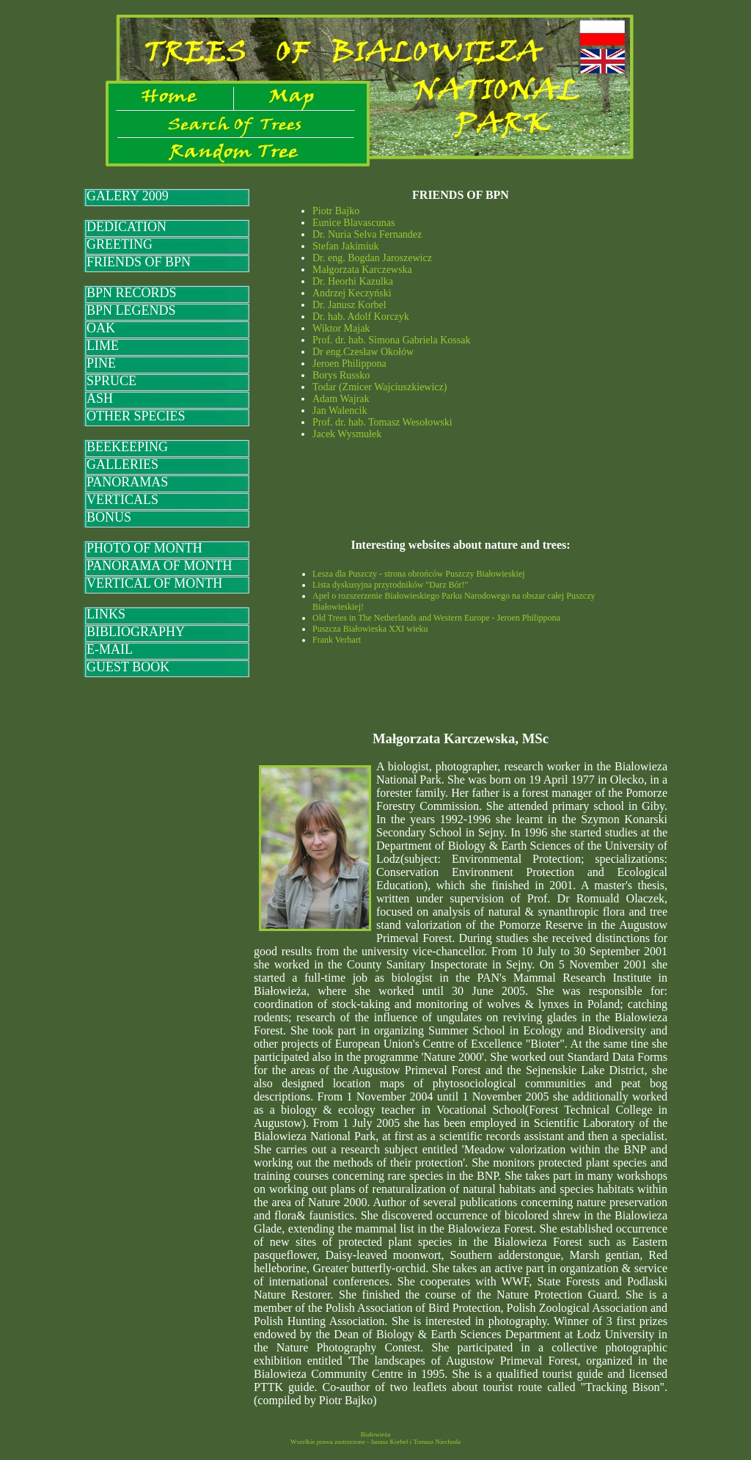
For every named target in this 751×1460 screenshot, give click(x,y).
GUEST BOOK (128, 667)
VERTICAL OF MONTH (154, 583)
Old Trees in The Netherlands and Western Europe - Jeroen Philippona (436, 618)
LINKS (106, 614)
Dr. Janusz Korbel (349, 304)
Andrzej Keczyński (352, 293)
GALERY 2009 (128, 196)
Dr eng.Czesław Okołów (363, 351)
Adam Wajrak (341, 398)
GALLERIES (122, 464)
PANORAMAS (127, 482)
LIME (103, 345)
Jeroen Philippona (349, 363)
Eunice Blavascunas (353, 222)
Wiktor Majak (341, 328)
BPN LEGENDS (131, 310)
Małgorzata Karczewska (362, 269)
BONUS (109, 517)
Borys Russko (341, 375)
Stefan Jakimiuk (345, 246)
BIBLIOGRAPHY (136, 631)
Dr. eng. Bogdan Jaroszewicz (372, 257)
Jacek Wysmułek (346, 433)
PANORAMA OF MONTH (159, 565)
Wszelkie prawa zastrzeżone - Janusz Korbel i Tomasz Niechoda (375, 1441)
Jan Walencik (339, 410)
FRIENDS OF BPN (139, 262)
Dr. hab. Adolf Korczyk (360, 316)
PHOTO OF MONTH (144, 548)
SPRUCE (111, 380)
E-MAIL (110, 649)
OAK (101, 328)
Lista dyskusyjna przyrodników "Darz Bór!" (390, 585)
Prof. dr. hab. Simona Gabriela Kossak (391, 340)
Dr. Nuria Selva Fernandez (367, 234)
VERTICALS (122, 499)
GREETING (120, 244)
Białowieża (375, 1434)
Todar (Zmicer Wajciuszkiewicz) (379, 387)
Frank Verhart (336, 640)
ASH (100, 398)
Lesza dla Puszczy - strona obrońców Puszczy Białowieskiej (418, 574)
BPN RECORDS (132, 292)
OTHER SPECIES (136, 416)
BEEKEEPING (127, 446)
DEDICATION (126, 226)
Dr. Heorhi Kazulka (352, 281)
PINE (101, 363)
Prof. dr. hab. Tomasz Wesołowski (382, 422)
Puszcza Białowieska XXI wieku (370, 629)
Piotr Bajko (335, 210)
